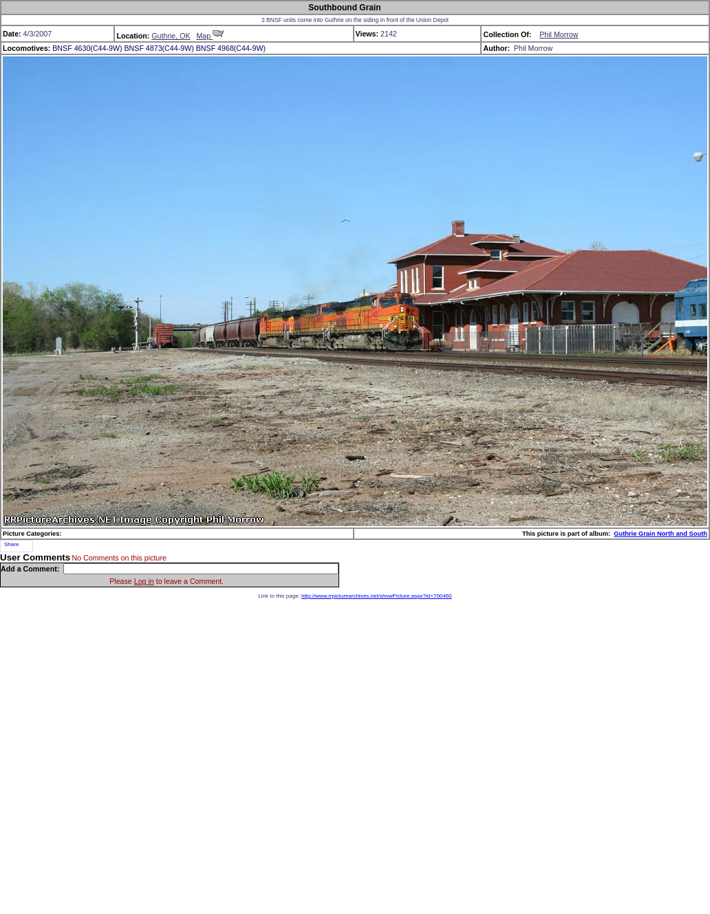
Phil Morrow (558, 34)
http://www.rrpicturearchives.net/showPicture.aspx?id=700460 (376, 596)
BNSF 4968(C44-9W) (231, 48)
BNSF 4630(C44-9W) (87, 48)
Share (11, 544)
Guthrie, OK (170, 36)
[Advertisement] (355, 753)
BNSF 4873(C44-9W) (158, 48)
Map (210, 36)
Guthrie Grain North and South (660, 533)
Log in (144, 581)
